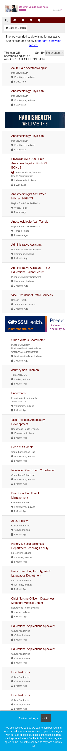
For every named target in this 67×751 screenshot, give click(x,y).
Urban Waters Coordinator (27, 340)
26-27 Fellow (19, 520)
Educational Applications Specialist (33, 626)
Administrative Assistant (26, 244)
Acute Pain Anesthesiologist (28, 68)
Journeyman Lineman (25, 370)
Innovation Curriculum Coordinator (33, 470)
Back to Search (16, 27)
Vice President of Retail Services (32, 295)
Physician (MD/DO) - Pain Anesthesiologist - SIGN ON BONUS (29, 163)
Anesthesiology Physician (27, 91)
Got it (45, 718)
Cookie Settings (28, 718)
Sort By (39, 52)
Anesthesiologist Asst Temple (29, 221)
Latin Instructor (20, 672)
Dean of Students (22, 447)
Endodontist (18, 393)
